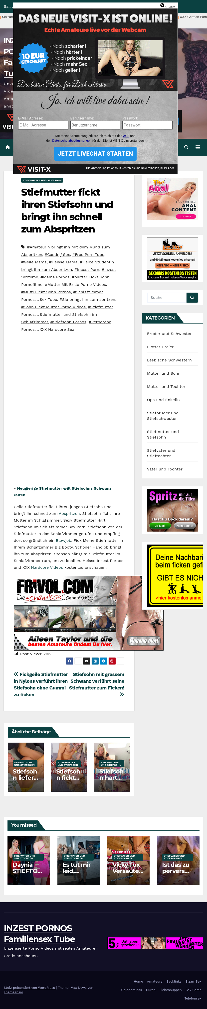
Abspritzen (69, 513)
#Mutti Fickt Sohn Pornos (46, 292)
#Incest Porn (86, 269)
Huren (150, 990)
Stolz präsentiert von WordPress (30, 988)
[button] (186, 147)
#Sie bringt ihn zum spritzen (87, 299)
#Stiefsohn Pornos (68, 322)
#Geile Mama (34, 262)
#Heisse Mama (63, 262)
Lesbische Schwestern (169, 360)
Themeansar (13, 992)
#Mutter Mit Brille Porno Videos (75, 284)
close (170, 6)
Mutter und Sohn (164, 373)
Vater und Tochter (165, 469)
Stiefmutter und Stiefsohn (42, 180)
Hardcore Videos (47, 567)
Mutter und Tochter (166, 386)
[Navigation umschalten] (197, 147)
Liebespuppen (171, 990)
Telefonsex (193, 998)
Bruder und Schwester (169, 333)
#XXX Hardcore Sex (55, 329)
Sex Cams (193, 990)
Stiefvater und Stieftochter (24, 857)
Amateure (155, 981)
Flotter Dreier (160, 346)
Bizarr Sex (193, 981)
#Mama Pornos (54, 277)
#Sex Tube (47, 299)
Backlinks (173, 981)
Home (138, 981)
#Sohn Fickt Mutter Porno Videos (53, 307)
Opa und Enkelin (163, 399)
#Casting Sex (57, 254)
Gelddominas (131, 990)
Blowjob (63, 540)
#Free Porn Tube (88, 254)
